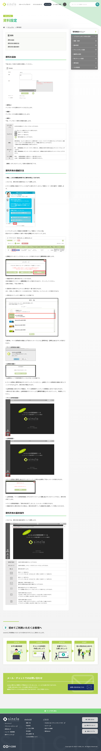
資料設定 (75, 63)
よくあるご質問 (57, 4)
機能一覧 (28, 723)
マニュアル (48, 4)
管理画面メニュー (79, 32)
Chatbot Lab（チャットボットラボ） (54, 723)
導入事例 (28, 731)
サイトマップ (8, 723)
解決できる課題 (48, 728)
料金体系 (28, 725)
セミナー (47, 725)
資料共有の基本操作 (13, 47)
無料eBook (47, 731)
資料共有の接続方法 (13, 43)
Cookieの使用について (32, 736)
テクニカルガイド (37, 4)
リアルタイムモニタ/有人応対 (81, 36)
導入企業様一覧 (30, 734)
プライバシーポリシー (10, 726)
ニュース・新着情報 (10, 732)
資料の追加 (11, 40)
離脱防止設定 (76, 54)
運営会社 (7, 729)
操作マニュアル (9, 734)
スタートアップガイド (24, 4)
